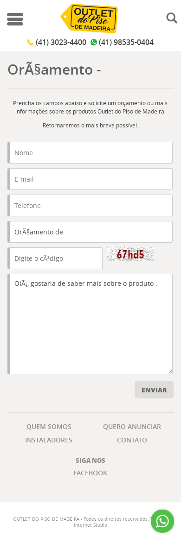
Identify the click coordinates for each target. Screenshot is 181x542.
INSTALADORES (48, 439)
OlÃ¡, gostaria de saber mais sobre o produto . (90, 324)
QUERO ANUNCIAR (132, 426)
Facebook (90, 472)
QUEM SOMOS (48, 426)
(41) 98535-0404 (126, 42)
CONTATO (132, 439)
